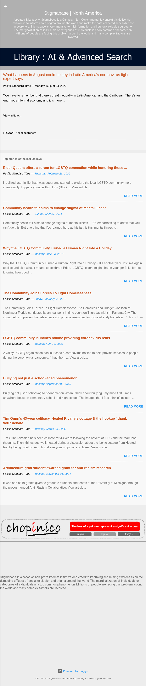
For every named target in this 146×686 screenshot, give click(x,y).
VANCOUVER (73, 557)
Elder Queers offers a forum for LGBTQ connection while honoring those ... (65, 168)
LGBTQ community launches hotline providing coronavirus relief (56, 338)
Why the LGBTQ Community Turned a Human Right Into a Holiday (57, 248)
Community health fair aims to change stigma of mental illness (54, 208)
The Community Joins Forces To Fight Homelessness (47, 293)
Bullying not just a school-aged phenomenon (40, 378)
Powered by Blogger (73, 671)
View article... (12, 115)
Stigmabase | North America (73, 13)
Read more (133, 196)
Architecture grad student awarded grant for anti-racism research (57, 468)
